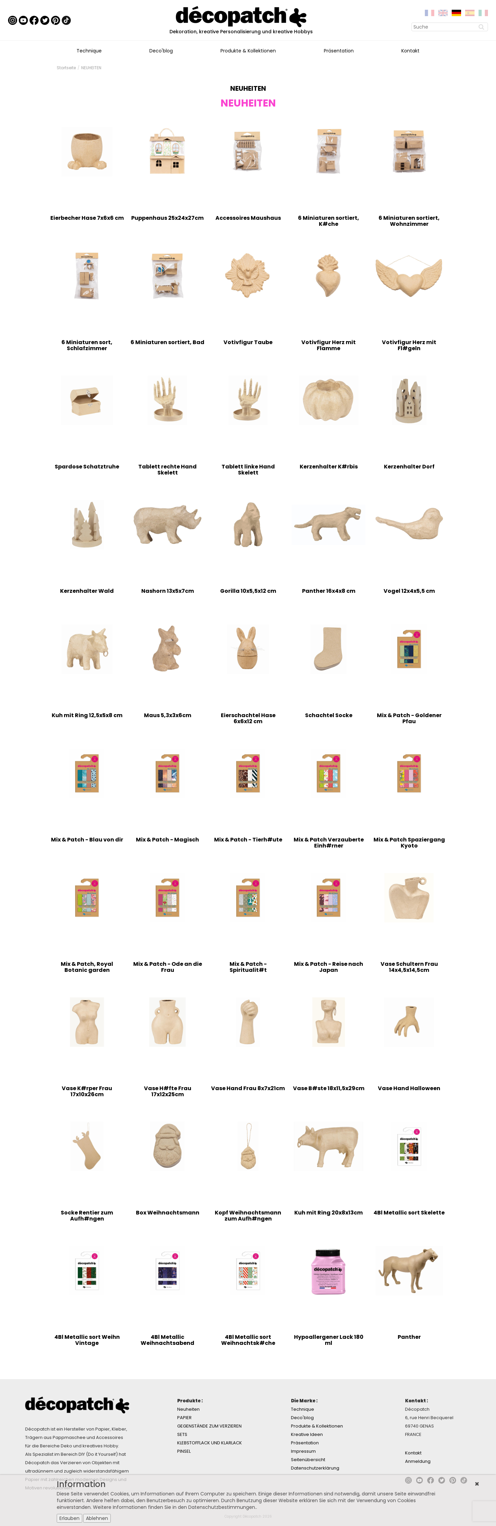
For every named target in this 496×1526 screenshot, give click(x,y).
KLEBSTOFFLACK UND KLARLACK (209, 1443)
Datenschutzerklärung (315, 1468)
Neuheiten (188, 1409)
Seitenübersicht (308, 1459)
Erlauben (69, 1518)
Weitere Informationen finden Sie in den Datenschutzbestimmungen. (174, 1507)
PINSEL (184, 1451)
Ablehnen (97, 1518)
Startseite (66, 68)
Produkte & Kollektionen (248, 50)
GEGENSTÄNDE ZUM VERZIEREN (209, 1426)
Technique (89, 50)
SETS (182, 1434)
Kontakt (410, 50)
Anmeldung (418, 1461)
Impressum (303, 1451)
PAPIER (184, 1417)
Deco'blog (161, 50)
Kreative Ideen (307, 1434)
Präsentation (339, 50)
